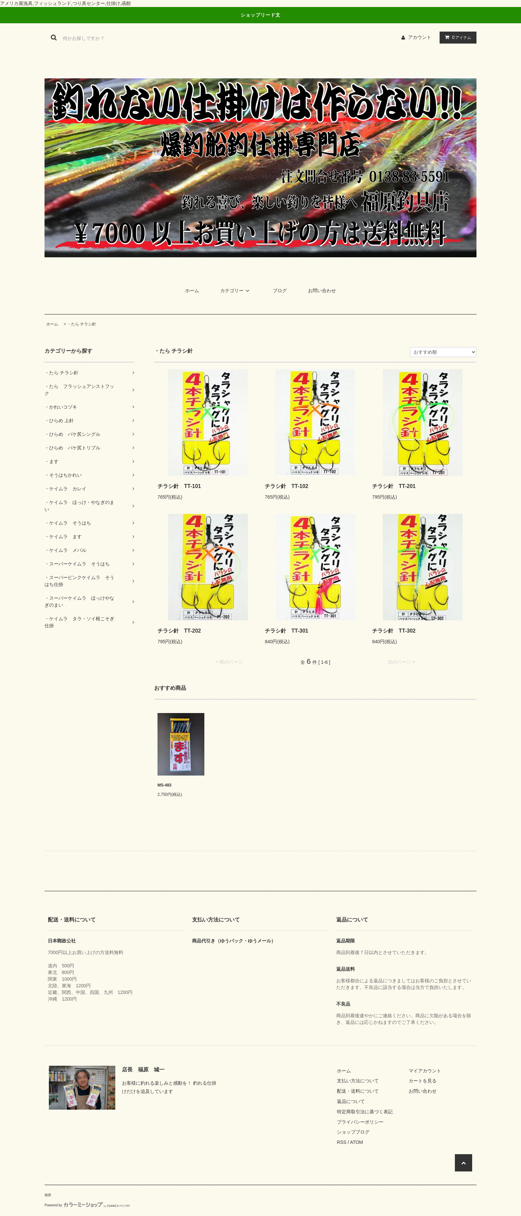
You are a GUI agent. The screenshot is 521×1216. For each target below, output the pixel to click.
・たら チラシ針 (81, 324)
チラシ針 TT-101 (179, 486)
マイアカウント (425, 1070)
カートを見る (423, 1080)
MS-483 (164, 785)
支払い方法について (358, 1080)
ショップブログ (353, 1132)
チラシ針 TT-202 (179, 631)
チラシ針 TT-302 (394, 631)
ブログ (280, 290)
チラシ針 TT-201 (394, 486)
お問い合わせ (322, 290)
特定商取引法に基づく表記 (365, 1111)
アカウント (419, 37)
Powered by (87, 1205)
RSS (342, 1142)
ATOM (356, 1142)
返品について (351, 1101)
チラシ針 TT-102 (286, 486)
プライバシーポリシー (360, 1122)
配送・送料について (358, 1091)
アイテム (456, 37)
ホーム (192, 290)
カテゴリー (236, 290)
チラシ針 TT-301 (286, 631)
